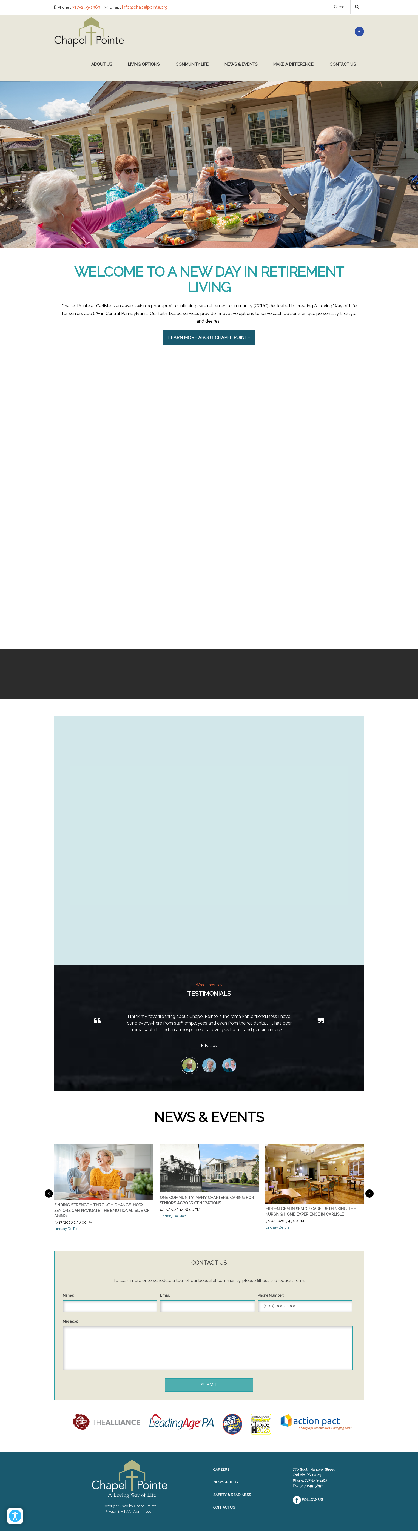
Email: (165, 1295)
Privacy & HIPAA (118, 1511)
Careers (341, 7)
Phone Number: (271, 1295)
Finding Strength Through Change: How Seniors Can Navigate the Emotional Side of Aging (102, 1210)
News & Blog (225, 1482)
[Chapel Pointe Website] (89, 31)
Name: (68, 1295)
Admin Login (144, 1511)
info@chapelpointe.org (145, 7)
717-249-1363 (86, 7)
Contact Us (224, 1507)
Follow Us (308, 1500)
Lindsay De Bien (67, 1229)
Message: (70, 1321)
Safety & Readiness (232, 1495)
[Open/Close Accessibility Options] (15, 1516)
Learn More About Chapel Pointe (209, 337)
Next (369, 1193)
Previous (49, 1193)
